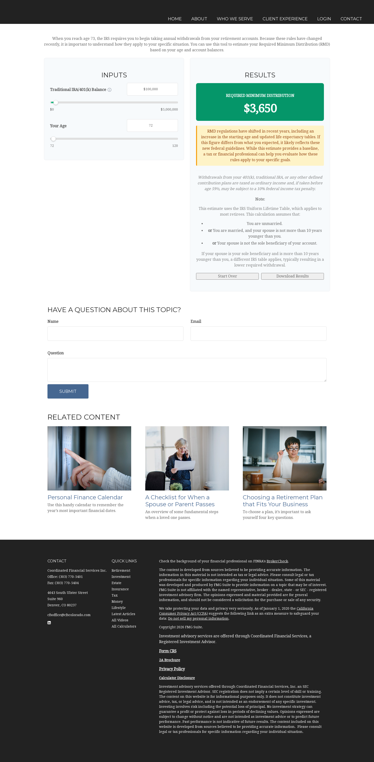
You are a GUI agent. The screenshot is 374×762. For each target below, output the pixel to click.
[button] (199, 12)
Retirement (121, 570)
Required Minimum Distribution (260, 95)
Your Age (58, 126)
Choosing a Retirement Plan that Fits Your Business (283, 501)
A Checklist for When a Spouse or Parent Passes (180, 501)
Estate (116, 583)
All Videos (120, 620)
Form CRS (168, 651)
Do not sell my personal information (198, 618)
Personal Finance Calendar (85, 497)
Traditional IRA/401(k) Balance (78, 89)
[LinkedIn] (5, 267)
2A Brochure (169, 660)
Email (196, 321)
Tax (115, 595)
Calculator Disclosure (177, 678)
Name (52, 321)
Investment (121, 577)
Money (117, 601)
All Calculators (124, 626)
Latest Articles (123, 614)
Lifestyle (119, 608)
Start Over (227, 276)
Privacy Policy (172, 669)
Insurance (120, 589)
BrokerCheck (277, 561)
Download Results (292, 276)
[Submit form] (67, 391)
